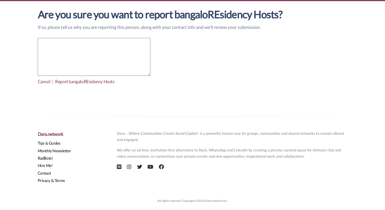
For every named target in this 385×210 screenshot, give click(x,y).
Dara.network (50, 134)
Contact (44, 173)
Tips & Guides (49, 143)
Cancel (44, 81)
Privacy (44, 180)
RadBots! (45, 158)
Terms (60, 180)
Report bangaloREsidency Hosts (84, 81)
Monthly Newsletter (54, 150)
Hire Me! (45, 165)
